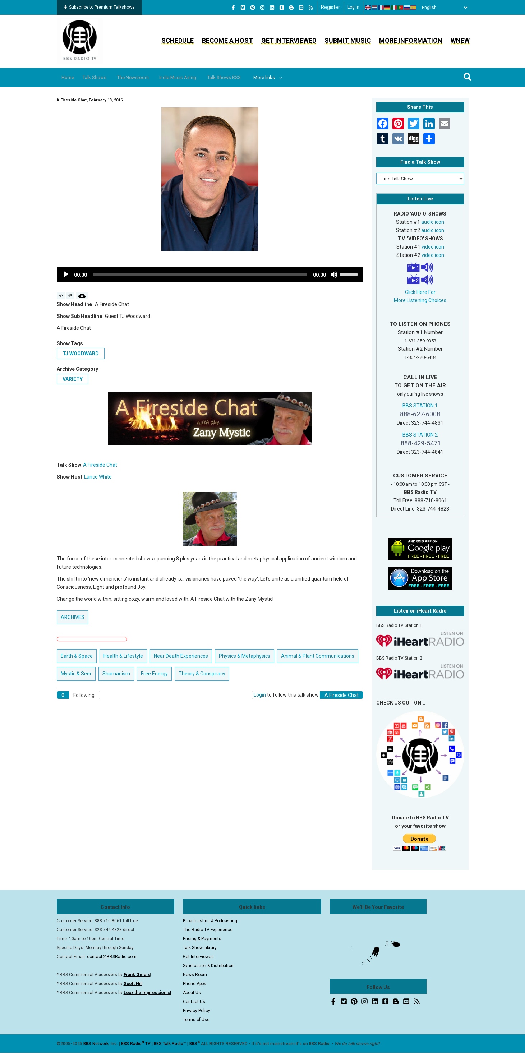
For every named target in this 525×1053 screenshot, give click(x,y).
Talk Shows (101, 77)
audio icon (432, 222)
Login (260, 695)
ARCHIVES (72, 617)
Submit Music (347, 40)
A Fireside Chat (100, 465)
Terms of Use (196, 1019)
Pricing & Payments (202, 938)
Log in (353, 7)
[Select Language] (443, 7)
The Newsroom (145, 77)
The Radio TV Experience (207, 929)
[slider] (200, 274)
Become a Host (227, 40)
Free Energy (154, 673)
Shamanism (116, 673)
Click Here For (420, 292)
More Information (410, 40)
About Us (192, 992)
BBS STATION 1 (420, 405)
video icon (433, 247)
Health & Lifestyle (123, 656)
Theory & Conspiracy (202, 673)
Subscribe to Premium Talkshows (99, 7)
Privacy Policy (196, 1010)
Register (330, 7)
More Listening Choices (420, 300)
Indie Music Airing (195, 77)
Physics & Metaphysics (244, 656)
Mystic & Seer (76, 673)
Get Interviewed (288, 40)
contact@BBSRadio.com (112, 956)
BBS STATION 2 (420, 435)
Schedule (177, 40)
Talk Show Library (200, 947)
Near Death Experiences (181, 656)
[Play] (66, 274)
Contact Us (194, 1001)
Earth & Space (77, 656)
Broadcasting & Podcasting (210, 920)
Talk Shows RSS (246, 77)
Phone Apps (194, 983)
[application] (210, 274)
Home (70, 77)
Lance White (98, 477)
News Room (195, 974)
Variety (73, 379)
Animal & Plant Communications (317, 656)
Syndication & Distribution (208, 965)
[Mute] (333, 274)
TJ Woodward (81, 353)
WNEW (460, 40)
